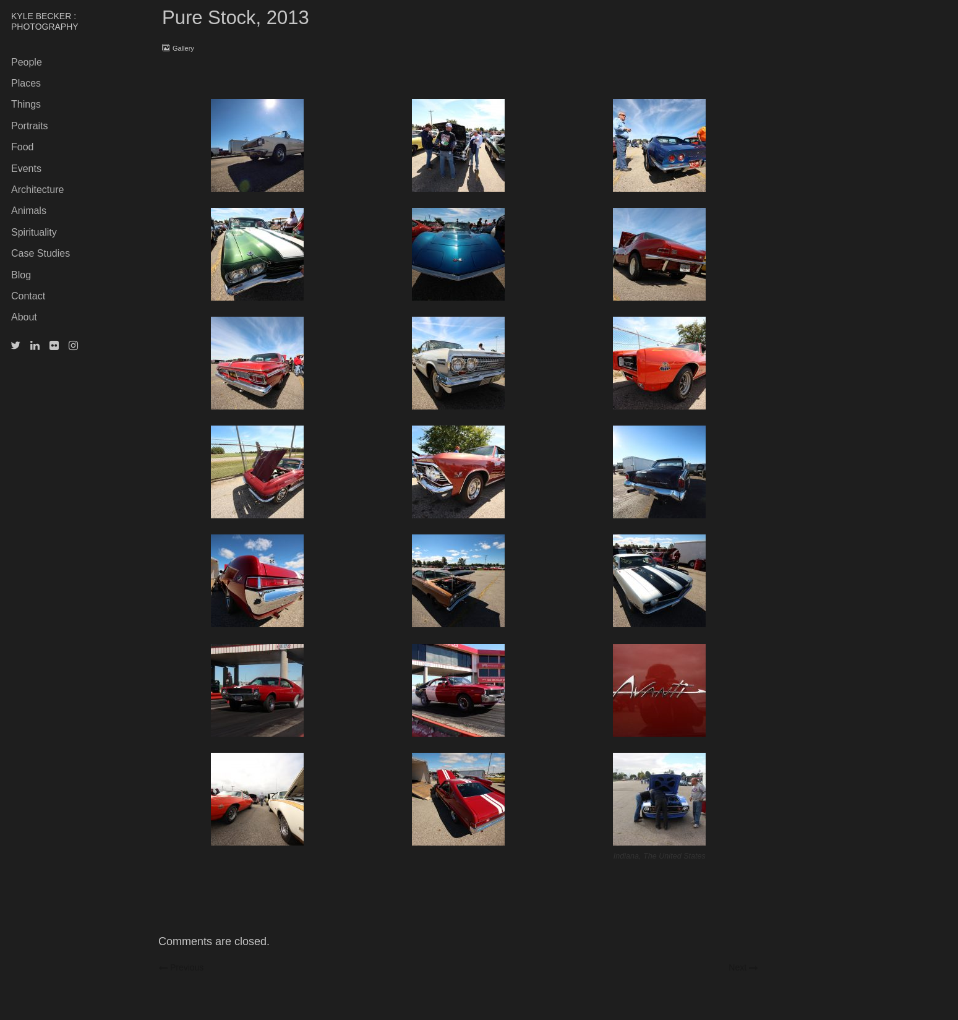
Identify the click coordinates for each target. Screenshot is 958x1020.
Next (743, 966)
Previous (185, 966)
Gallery (183, 48)
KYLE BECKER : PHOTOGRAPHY (45, 21)
